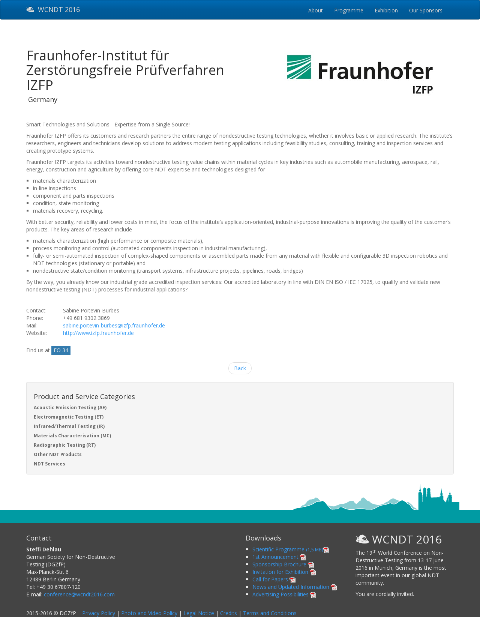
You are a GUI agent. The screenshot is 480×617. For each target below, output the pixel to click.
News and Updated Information (294, 586)
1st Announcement (279, 556)
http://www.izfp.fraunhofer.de (98, 332)
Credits (228, 613)
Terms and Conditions (270, 613)
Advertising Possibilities (284, 594)
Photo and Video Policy (149, 613)
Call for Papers (274, 579)
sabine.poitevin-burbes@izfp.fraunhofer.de (114, 325)
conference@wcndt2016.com (79, 594)
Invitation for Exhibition (284, 571)
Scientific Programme (290, 549)
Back (240, 368)
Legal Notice (198, 613)
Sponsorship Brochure (283, 564)
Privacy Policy (98, 613)
